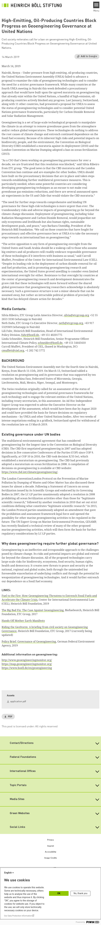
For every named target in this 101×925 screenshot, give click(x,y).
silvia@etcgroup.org (76, 315)
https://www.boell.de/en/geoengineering (27, 668)
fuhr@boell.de (30, 335)
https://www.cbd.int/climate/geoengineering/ (30, 472)
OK (58, 893)
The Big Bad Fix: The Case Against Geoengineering (33, 610)
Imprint (50, 846)
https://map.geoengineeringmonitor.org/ (27, 664)
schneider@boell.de (50, 343)
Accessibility (50, 852)
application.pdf (18, 701)
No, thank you (80, 893)
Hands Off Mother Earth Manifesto (23, 620)
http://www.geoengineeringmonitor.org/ (27, 660)
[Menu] (96, 5)
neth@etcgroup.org (71, 323)
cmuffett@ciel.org (13, 350)
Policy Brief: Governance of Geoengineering (29, 641)
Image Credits (50, 858)
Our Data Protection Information (18, 916)
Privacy (50, 840)
